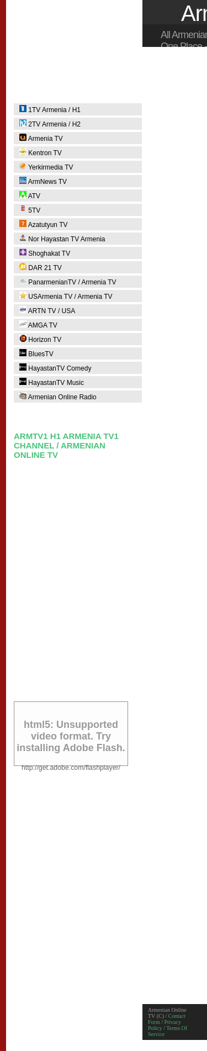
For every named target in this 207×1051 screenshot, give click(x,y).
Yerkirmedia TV (46, 166)
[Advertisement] (103, 589)
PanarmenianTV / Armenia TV (67, 281)
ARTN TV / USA (47, 310)
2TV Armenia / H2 (50, 123)
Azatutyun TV (43, 224)
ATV (29, 195)
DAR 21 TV (40, 267)
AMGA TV (38, 324)
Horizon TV (40, 339)
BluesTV (36, 353)
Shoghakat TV (44, 253)
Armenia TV (41, 138)
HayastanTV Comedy (55, 367)
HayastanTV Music (51, 382)
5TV (29, 209)
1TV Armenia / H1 (50, 109)
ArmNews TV (43, 181)
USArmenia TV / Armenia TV (66, 296)
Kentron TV (40, 152)
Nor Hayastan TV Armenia (62, 238)
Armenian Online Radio (58, 396)
